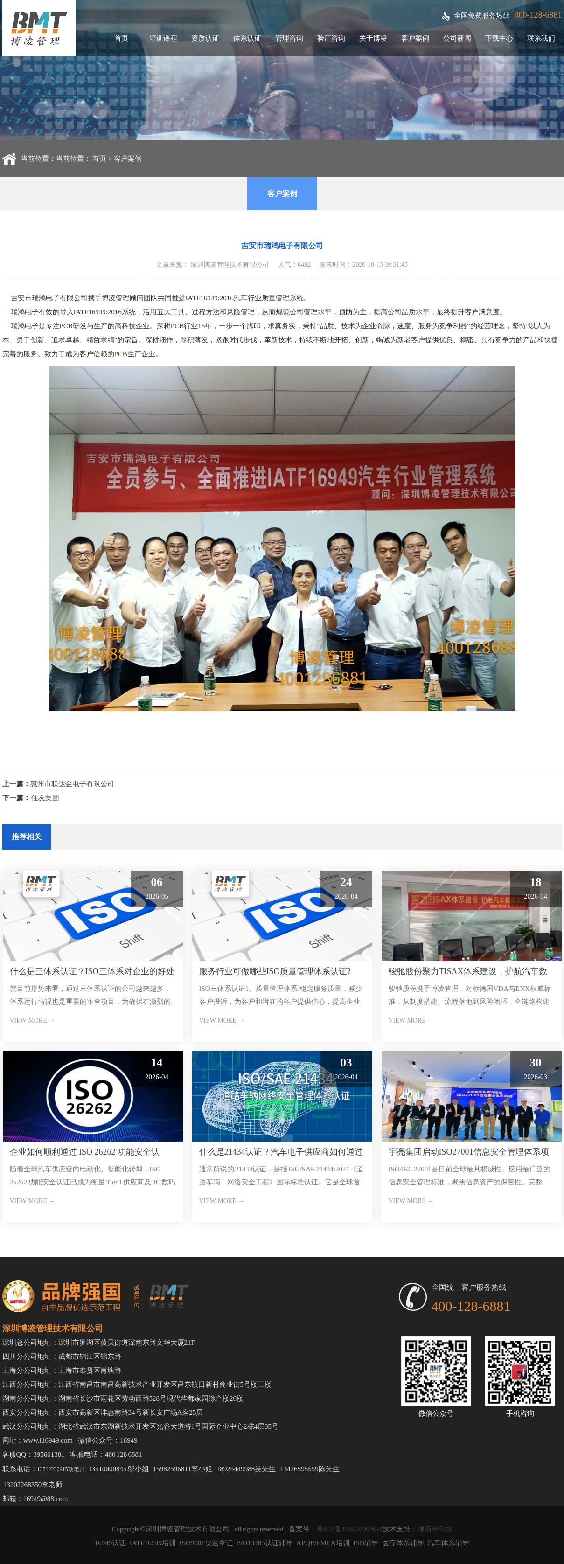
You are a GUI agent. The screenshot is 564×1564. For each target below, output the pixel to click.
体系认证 (247, 38)
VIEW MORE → (33, 1020)
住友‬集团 (45, 798)
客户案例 (415, 38)
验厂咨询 (331, 38)
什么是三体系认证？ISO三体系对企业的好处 (92, 971)
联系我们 (541, 38)
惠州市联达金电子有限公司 (72, 784)
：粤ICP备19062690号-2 (346, 1529)
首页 (121, 38)
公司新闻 (457, 38)
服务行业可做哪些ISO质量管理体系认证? (275, 971)
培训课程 (163, 38)
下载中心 (499, 38)
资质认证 (205, 38)
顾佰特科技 (435, 1529)
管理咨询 (289, 38)
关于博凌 (373, 38)
